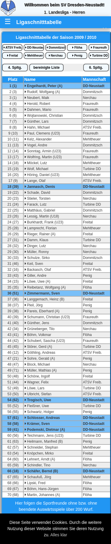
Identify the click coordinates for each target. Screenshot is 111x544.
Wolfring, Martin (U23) (43, 157)
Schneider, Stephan (41, 447)
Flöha (77, 47)
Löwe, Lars (34, 388)
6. (96, 67)
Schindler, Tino (37, 465)
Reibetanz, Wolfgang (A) (45, 287)
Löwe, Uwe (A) (37, 281)
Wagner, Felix (36, 382)
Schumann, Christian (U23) (47, 317)
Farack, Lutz (35, 204)
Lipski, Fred (34, 483)
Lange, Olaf (34, 181)
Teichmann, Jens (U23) (44, 435)
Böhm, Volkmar (37, 335)
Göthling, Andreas (39, 353)
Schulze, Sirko (37, 258)
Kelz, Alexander (38, 139)
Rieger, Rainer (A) (39, 234)
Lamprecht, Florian (40, 228)
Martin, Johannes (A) (42, 495)
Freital (12, 55)
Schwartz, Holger (39, 412)
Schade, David (37, 193)
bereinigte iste (46, 67)
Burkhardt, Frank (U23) (43, 222)
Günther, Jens (36, 323)
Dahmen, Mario (37, 110)
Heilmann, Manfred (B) (43, 441)
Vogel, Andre (35, 145)
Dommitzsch (56, 47)
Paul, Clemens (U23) (42, 133)
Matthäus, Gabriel (39, 210)
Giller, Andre (35, 275)
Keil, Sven (33, 264)
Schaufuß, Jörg (37, 477)
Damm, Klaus (36, 240)
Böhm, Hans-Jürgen (41, 489)
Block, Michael (37, 364)
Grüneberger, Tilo (39, 329)
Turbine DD (99, 55)
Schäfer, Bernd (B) (41, 471)
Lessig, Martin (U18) (41, 216)
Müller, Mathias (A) (40, 370)
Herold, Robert (37, 104)
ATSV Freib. (12, 47)
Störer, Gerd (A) (38, 347)
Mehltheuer (34, 55)
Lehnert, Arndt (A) (39, 459)
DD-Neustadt (34, 47)
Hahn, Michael (37, 127)
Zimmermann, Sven (42, 293)
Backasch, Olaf (37, 270)
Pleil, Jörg (33, 305)
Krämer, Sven (37, 424)
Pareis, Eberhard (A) (41, 311)
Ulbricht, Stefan (37, 394)
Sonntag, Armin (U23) (42, 151)
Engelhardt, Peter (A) (43, 86)
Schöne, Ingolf (37, 376)
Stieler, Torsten (37, 198)
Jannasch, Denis (39, 187)
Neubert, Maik (36, 98)
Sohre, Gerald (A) (39, 358)
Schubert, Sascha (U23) (44, 341)
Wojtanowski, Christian (43, 115)
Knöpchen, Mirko (39, 453)
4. (15, 67)
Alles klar (58, 534)
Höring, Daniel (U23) (41, 175)
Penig (77, 55)
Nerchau (56, 55)
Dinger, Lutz (35, 246)
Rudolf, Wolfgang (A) (42, 92)
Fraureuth (99, 47)
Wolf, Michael (36, 169)
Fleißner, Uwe (36, 406)
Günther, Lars (36, 121)
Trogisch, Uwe (37, 400)
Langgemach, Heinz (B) (44, 299)
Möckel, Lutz (35, 163)
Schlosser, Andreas (42, 418)
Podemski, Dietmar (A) (44, 430)
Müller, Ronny (36, 252)
